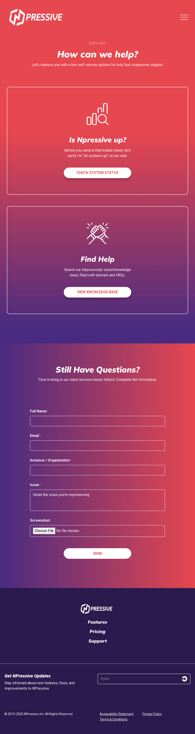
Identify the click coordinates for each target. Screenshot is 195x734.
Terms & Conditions (113, 719)
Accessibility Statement (117, 714)
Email (35, 436)
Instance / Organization (51, 460)
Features (97, 622)
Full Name (39, 411)
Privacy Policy (152, 714)
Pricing (97, 631)
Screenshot (40, 520)
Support (97, 641)
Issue (35, 485)
